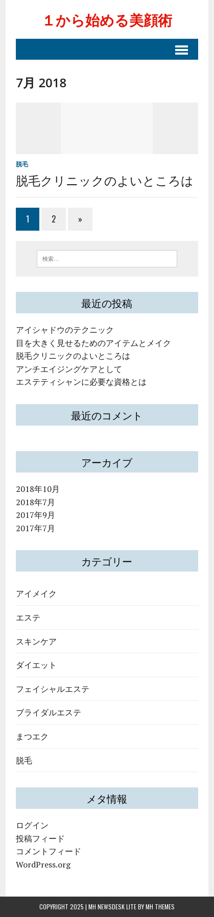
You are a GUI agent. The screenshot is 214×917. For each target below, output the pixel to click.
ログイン (32, 825)
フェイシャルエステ (52, 688)
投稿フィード (40, 838)
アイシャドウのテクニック (65, 329)
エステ (28, 617)
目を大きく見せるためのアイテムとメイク (93, 343)
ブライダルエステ (48, 712)
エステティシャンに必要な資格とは (81, 381)
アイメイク (36, 593)
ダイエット (36, 664)
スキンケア (36, 641)
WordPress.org (43, 864)
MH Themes (160, 906)
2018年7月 (35, 502)
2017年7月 (35, 528)
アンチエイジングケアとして (69, 369)
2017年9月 (35, 515)
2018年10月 (38, 488)
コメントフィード (48, 851)
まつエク (32, 736)
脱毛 (22, 164)
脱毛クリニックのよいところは (105, 179)
